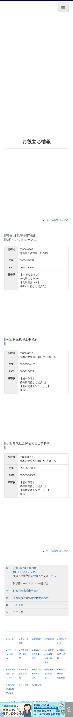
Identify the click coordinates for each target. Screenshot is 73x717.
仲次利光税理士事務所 (25, 590)
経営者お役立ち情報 (23, 673)
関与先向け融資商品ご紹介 (11, 689)
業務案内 (37, 639)
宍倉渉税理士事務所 (23, 654)
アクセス (18, 612)
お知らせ (37, 685)
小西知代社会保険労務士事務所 (30, 597)
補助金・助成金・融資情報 (62, 673)
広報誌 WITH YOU (61, 654)
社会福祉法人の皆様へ (49, 673)
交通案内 (50, 639)
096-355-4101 (28, 364)
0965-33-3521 (28, 260)
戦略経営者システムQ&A (11, 673)
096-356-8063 (28, 468)
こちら (52, 575)
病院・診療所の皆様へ (36, 673)
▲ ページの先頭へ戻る (55, 220)
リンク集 (18, 604)
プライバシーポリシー (11, 654)
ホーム (11, 639)
